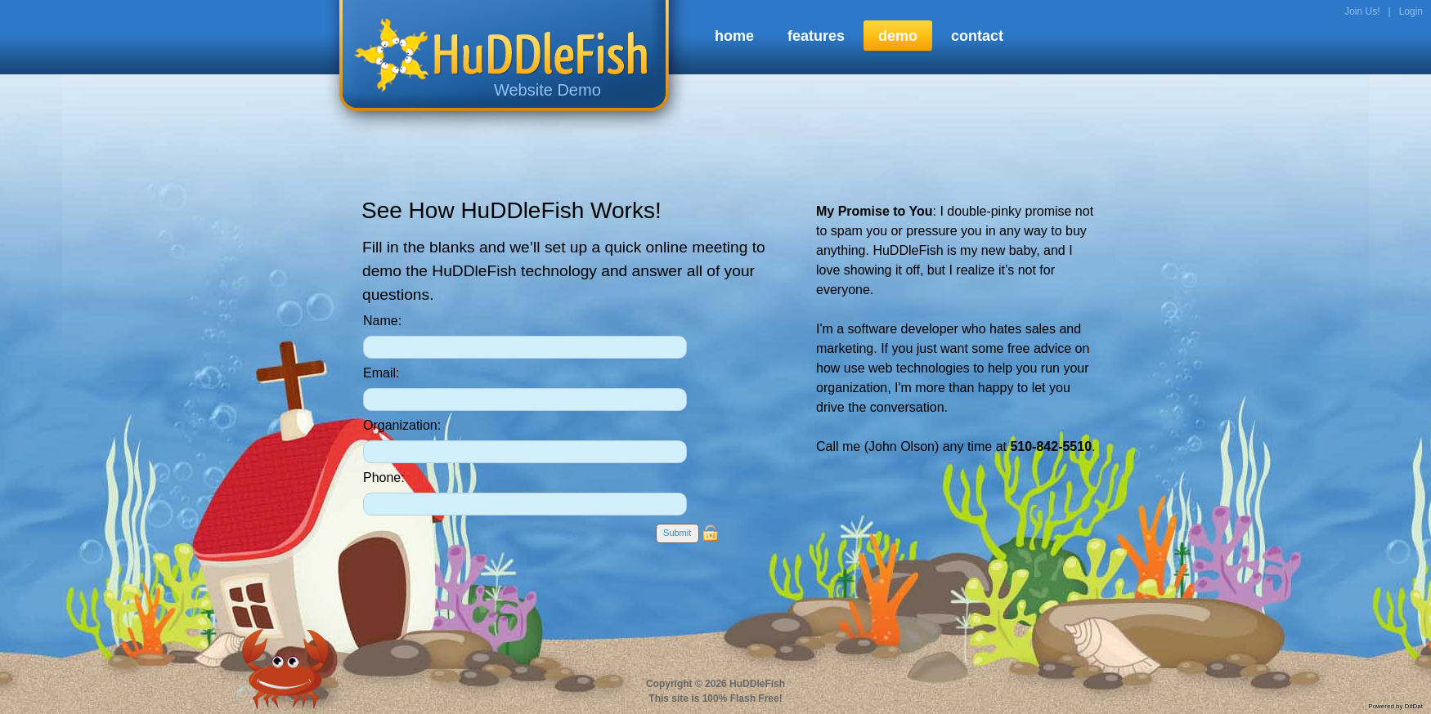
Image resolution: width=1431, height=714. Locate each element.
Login (1411, 11)
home (734, 36)
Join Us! (1361, 11)
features (816, 36)
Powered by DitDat (1395, 706)
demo (897, 36)
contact (977, 36)
